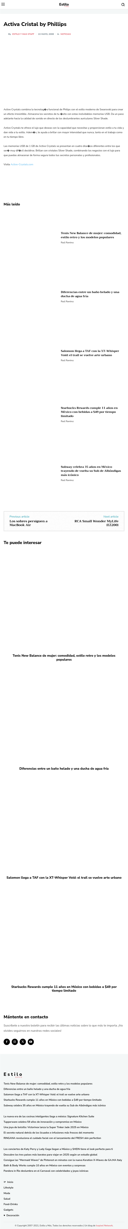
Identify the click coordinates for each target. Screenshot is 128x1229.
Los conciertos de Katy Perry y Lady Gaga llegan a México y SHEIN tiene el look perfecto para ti (58, 1149)
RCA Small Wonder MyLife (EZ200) (96, 523)
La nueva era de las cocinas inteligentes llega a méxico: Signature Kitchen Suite (49, 1116)
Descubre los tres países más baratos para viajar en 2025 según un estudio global (50, 1154)
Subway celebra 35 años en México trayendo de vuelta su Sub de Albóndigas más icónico (91, 471)
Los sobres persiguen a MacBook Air (29, 523)
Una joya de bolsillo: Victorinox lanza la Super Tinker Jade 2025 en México (46, 1127)
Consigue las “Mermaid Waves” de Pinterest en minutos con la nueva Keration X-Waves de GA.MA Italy (63, 1160)
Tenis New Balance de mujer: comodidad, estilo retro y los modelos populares (91, 235)
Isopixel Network (104, 1225)
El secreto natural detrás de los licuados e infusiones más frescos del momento (49, 1132)
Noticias (65, 34)
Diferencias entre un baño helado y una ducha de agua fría (90, 294)
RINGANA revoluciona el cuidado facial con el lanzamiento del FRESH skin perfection (52, 1138)
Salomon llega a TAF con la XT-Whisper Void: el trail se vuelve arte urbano (90, 353)
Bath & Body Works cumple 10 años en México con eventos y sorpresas (44, 1165)
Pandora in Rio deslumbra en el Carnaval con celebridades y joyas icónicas (46, 1171)
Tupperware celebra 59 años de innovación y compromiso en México (43, 1122)
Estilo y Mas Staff (23, 34)
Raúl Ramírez (67, 242)
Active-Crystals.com (22, 164)
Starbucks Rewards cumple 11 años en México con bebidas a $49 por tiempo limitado (89, 412)
